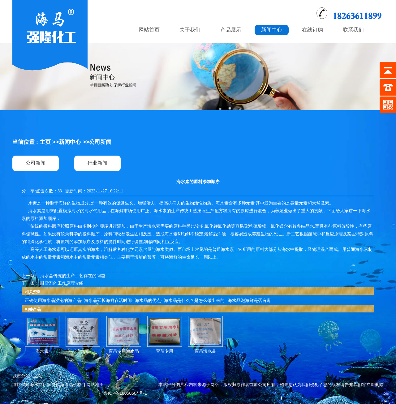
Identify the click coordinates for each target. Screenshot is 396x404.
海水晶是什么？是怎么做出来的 (194, 300)
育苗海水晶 (205, 351)
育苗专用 (164, 351)
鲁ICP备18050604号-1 (125, 393)
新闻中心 (70, 142)
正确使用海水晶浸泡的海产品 (53, 300)
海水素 (42, 351)
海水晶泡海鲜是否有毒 (249, 300)
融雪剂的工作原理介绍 (62, 283)
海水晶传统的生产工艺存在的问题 (72, 275)
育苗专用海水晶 (124, 351)
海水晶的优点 (148, 300)
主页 (45, 142)
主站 (38, 375)
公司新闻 (100, 142)
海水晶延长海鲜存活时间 (108, 300)
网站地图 (95, 384)
